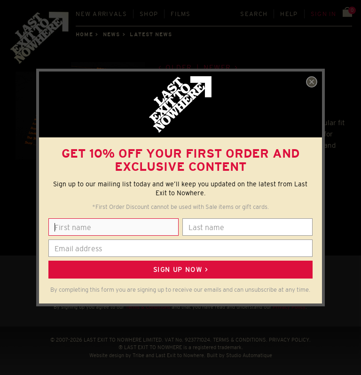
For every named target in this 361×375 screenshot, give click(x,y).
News (111, 34)
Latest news (151, 34)
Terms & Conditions (148, 307)
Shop (149, 13)
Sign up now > (180, 269)
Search (253, 13)
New (101, 13)
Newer (217, 68)
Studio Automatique (249, 355)
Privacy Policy (289, 307)
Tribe (138, 355)
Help (289, 13)
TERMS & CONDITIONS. (240, 340)
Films (181, 13)
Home (84, 34)
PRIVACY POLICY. (290, 340)
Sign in (324, 13)
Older (178, 68)
